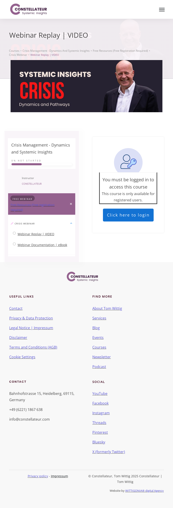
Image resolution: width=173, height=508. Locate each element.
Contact (16, 308)
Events (98, 337)
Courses (99, 347)
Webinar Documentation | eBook (42, 245)
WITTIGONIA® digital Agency (144, 491)
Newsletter (101, 356)
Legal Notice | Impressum (31, 327)
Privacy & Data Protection (31, 318)
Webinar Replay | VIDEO (36, 234)
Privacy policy (38, 476)
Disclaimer (18, 337)
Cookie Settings (22, 356)
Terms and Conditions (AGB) (33, 347)
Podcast (99, 366)
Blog (96, 327)
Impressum (59, 476)
